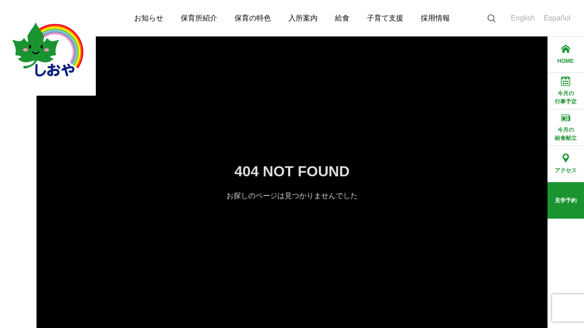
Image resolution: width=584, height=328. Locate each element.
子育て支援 (385, 18)
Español (557, 18)
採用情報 (435, 18)
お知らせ (148, 18)
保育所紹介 (199, 18)
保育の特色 (253, 18)
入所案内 (303, 18)
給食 (342, 18)
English (523, 18)
